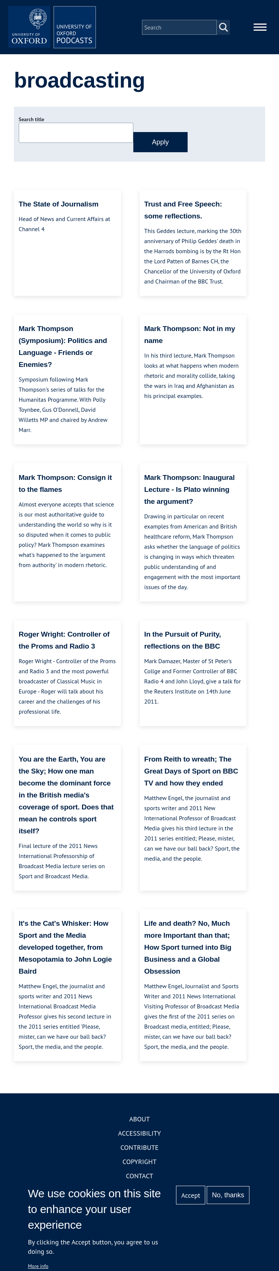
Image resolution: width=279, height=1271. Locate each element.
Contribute (139, 1149)
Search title (31, 120)
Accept (190, 1195)
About (139, 1120)
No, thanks (228, 1195)
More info (38, 1266)
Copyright (139, 1163)
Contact (139, 1177)
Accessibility (139, 1134)
